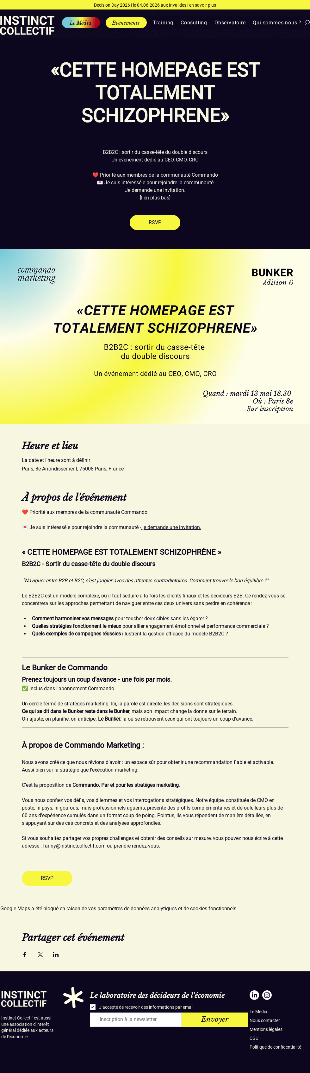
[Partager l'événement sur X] (40, 954)
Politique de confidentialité (275, 1047)
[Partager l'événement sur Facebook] (25, 954)
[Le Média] (81, 22)
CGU (254, 1038)
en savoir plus (202, 5)
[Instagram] (267, 995)
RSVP (155, 222)
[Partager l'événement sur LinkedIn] (56, 954)
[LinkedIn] (254, 995)
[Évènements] (126, 22)
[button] (161, 22)
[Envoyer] (215, 1020)
